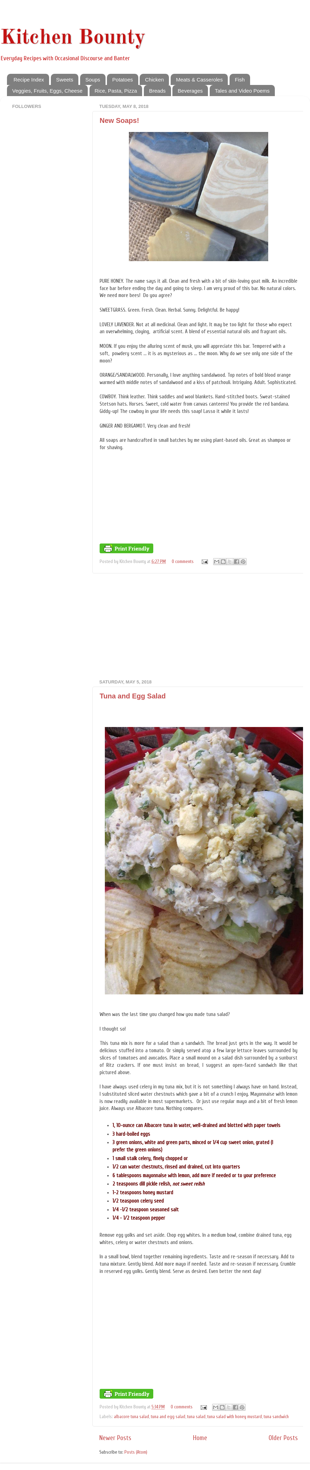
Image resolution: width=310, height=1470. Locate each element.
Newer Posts (115, 1438)
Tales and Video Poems (242, 91)
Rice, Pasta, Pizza (116, 91)
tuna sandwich (276, 1417)
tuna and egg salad (168, 1417)
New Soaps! (119, 120)
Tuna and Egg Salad (133, 696)
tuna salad (196, 1417)
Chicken (154, 80)
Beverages (190, 91)
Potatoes (122, 80)
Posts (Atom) (135, 1452)
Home (200, 1438)
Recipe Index (29, 80)
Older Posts (283, 1438)
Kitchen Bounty (73, 38)
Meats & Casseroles (199, 80)
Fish (240, 80)
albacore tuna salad (131, 1417)
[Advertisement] (198, 626)
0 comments (183, 561)
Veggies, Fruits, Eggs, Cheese (47, 91)
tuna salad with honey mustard (234, 1417)
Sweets (64, 80)
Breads (157, 91)
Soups (92, 80)
